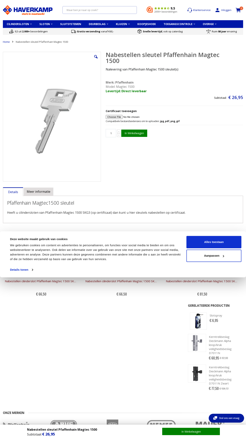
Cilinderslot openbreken (99, 389)
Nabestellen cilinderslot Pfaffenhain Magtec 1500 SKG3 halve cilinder (31, 255)
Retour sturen (11, 389)
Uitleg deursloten (136, 385)
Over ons (8, 381)
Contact (7, 374)
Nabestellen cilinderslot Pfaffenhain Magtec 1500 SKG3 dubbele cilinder (92, 255)
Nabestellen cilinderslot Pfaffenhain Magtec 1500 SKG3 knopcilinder (152, 255)
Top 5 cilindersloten (219, 374)
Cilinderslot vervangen (98, 381)
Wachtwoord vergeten (57, 381)
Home (6, 42)
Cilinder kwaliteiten (96, 374)
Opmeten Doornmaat (138, 377)
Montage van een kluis (180, 389)
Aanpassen (214, 416)
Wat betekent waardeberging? (176, 379)
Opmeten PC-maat (136, 374)
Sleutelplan (214, 381)
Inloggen (222, 10)
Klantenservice (199, 10)
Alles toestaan (214, 402)
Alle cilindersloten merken (223, 377)
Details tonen (19, 430)
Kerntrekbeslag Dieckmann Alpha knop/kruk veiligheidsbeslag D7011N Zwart (220, 124)
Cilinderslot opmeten (97, 377)
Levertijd (8, 385)
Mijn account (51, 374)
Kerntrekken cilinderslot (99, 385)
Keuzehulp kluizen (178, 374)
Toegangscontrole (218, 389)
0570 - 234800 (17, 339)
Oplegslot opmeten (137, 381)
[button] (71, 59)
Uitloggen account (54, 385)
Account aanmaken (55, 377)
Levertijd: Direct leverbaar (100, 91)
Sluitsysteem (215, 385)
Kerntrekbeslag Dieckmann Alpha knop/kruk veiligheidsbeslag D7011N (220, 94)
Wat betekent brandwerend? (183, 385)
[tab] (13, 158)
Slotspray (216, 64)
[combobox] (99, 10)
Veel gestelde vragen (15, 377)
